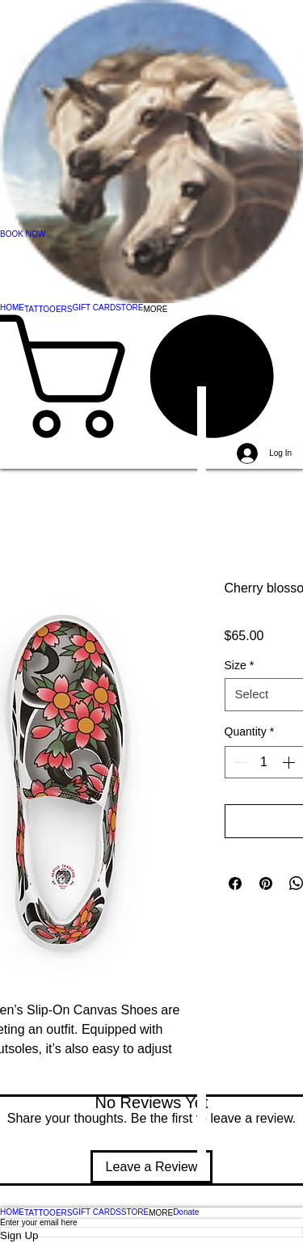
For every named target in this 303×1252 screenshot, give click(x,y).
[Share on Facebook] (235, 883)
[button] (151, 376)
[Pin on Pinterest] (266, 883)
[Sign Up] (151, 1235)
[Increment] (290, 762)
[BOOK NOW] (151, 234)
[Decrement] (238, 762)
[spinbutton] (264, 762)
